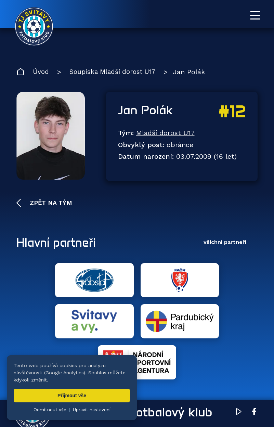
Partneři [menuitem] (164, 382)
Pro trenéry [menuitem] (236, 382)
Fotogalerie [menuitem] (204, 361)
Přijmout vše (71, 395)
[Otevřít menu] (255, 15)
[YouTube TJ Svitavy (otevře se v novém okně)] (239, 331)
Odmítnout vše (50, 409)
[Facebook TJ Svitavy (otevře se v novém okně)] (254, 331)
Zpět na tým (50, 203)
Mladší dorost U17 (165, 134)
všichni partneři (225, 243)
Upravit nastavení (91, 409)
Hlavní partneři (58, 243)
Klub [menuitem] (247, 361)
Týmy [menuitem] (160, 361)
